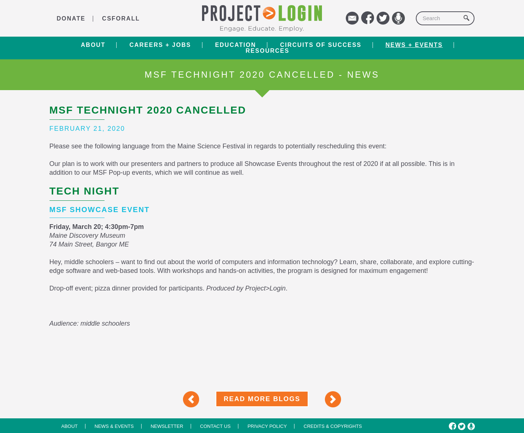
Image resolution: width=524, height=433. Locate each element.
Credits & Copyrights (333, 426)
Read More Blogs (262, 399)
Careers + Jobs (160, 45)
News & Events (114, 426)
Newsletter (167, 426)
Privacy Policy (267, 426)
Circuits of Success (321, 45)
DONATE (71, 18)
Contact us (215, 426)
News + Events (414, 45)
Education (235, 45)
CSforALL (121, 18)
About (93, 45)
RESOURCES (267, 51)
